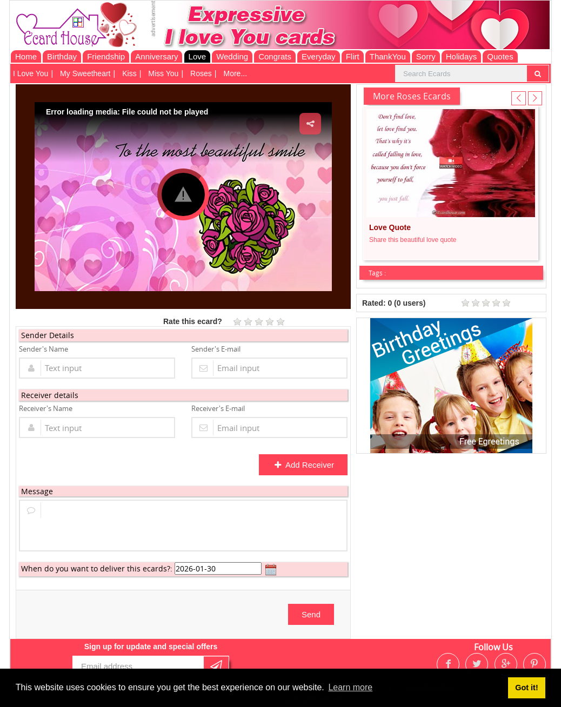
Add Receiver (304, 464)
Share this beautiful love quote (412, 240)
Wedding (232, 56)
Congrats (274, 56)
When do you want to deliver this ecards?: (96, 568)
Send (311, 614)
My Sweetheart (85, 73)
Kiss (129, 73)
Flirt (352, 56)
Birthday (62, 56)
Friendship (106, 56)
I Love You (30, 73)
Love (197, 56)
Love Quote (390, 227)
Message (37, 491)
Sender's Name (43, 349)
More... (235, 73)
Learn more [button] (350, 687)
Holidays (461, 56)
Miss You (163, 73)
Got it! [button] (526, 687)
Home (26, 56)
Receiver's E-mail (218, 408)
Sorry (426, 56)
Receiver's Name (45, 408)
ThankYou (388, 56)
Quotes (500, 56)
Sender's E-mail (216, 349)
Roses (201, 73)
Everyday (319, 56)
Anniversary (156, 56)
